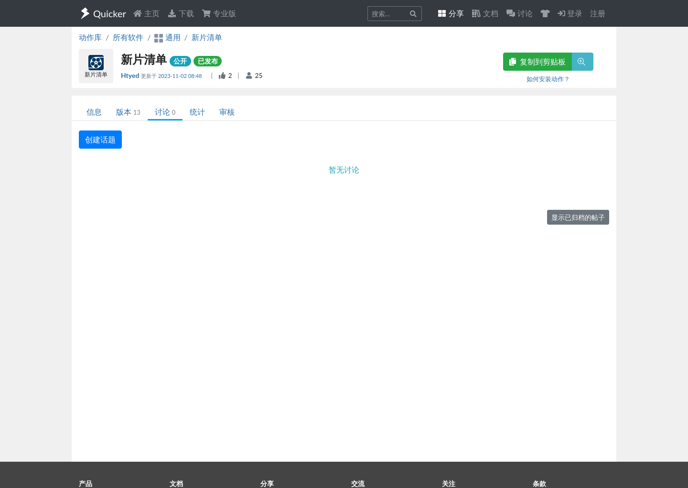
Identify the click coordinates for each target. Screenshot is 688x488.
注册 (597, 13)
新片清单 (207, 37)
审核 (227, 111)
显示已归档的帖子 (578, 217)
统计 (197, 111)
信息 (94, 111)
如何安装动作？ (548, 79)
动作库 (90, 37)
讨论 (165, 111)
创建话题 (100, 139)
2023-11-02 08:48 (181, 76)
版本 (128, 111)
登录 (570, 13)
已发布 (208, 61)
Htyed (131, 75)
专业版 (219, 13)
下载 (180, 13)
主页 (146, 13)
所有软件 (128, 37)
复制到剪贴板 (537, 61)
